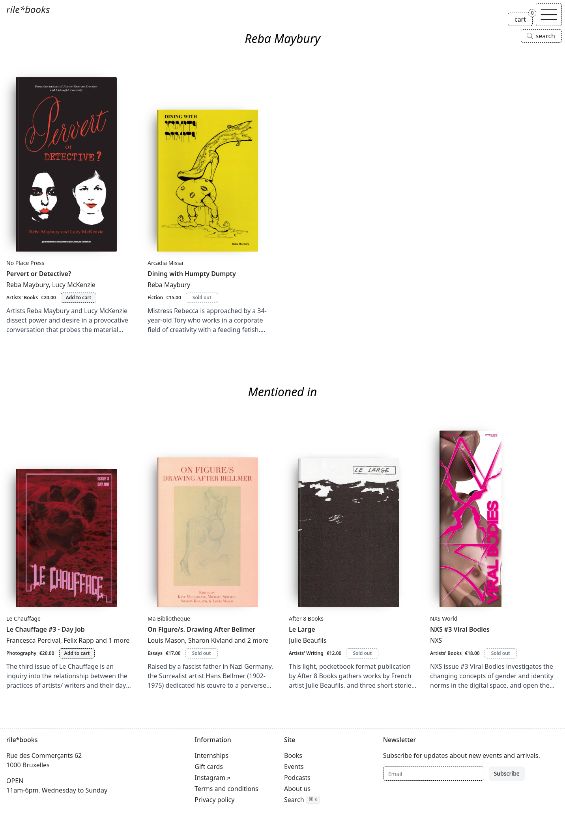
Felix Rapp (79, 640)
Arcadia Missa (165, 263)
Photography (21, 653)
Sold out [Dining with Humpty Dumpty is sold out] (202, 297)
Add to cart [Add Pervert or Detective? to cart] (79, 297)
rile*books (28, 9)
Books (293, 755)
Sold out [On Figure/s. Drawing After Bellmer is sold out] (201, 653)
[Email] (433, 774)
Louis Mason (166, 640)
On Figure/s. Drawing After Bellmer (201, 629)
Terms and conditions (226, 788)
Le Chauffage (23, 618)
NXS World (443, 618)
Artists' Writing (306, 653)
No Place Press (25, 263)
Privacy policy (214, 799)
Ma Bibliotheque (169, 618)
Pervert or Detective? (38, 273)
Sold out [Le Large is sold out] (362, 653)
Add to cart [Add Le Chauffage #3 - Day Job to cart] (77, 653)
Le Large (302, 629)
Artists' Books (22, 297)
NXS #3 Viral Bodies (460, 629)
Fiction (155, 297)
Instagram (210, 777)
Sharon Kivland (210, 640)
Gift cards (209, 766)
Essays (155, 653)
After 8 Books (306, 618)
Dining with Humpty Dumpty (192, 273)
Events (293, 766)
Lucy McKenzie (73, 284)
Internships (211, 755)
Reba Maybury (27, 284)
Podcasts (297, 777)
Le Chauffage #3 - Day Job (45, 629)
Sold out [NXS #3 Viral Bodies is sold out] (500, 653)
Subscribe (507, 773)
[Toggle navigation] (549, 14)
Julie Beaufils (307, 640)
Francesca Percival (33, 640)
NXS (436, 640)
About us (297, 788)
